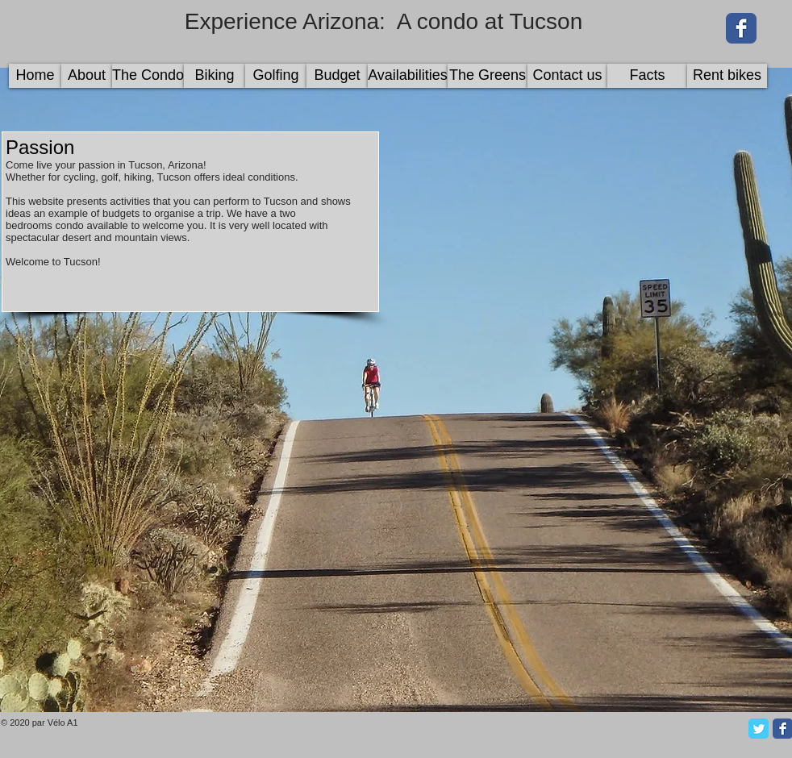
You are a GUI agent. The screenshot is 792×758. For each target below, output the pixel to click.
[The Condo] (148, 76)
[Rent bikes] (727, 76)
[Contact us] (567, 76)
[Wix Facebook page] (741, 28)
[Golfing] (275, 76)
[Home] (35, 76)
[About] (86, 76)
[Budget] (337, 76)
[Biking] (214, 76)
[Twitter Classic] (758, 728)
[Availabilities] (408, 76)
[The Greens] (487, 76)
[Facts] (647, 76)
